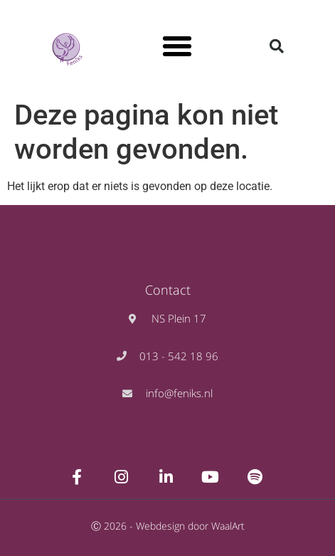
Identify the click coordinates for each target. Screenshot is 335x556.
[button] (177, 46)
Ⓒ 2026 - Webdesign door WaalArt (168, 526)
